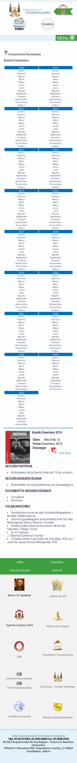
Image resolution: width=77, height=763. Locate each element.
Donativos (48, 24)
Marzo (21, 76)
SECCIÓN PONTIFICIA (18, 466)
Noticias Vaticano (20, 570)
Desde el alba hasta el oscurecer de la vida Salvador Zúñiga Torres (36, 527)
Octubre (21, 96)
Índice (21, 105)
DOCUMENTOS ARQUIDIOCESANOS (28, 491)
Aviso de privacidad (24, 735)
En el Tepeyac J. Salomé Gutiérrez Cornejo (25, 534)
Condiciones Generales (51, 735)
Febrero (21, 73)
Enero (21, 70)
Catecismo (57, 562)
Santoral (57, 570)
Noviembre (21, 99)
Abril (21, 79)
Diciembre (21, 102)
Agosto (21, 91)
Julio (21, 88)
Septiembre (21, 94)
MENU (66, 37)
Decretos (17, 500)
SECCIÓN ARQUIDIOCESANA (23, 478)
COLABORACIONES (17, 506)
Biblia (20, 562)
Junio (21, 85)
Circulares (17, 497)
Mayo (21, 82)
